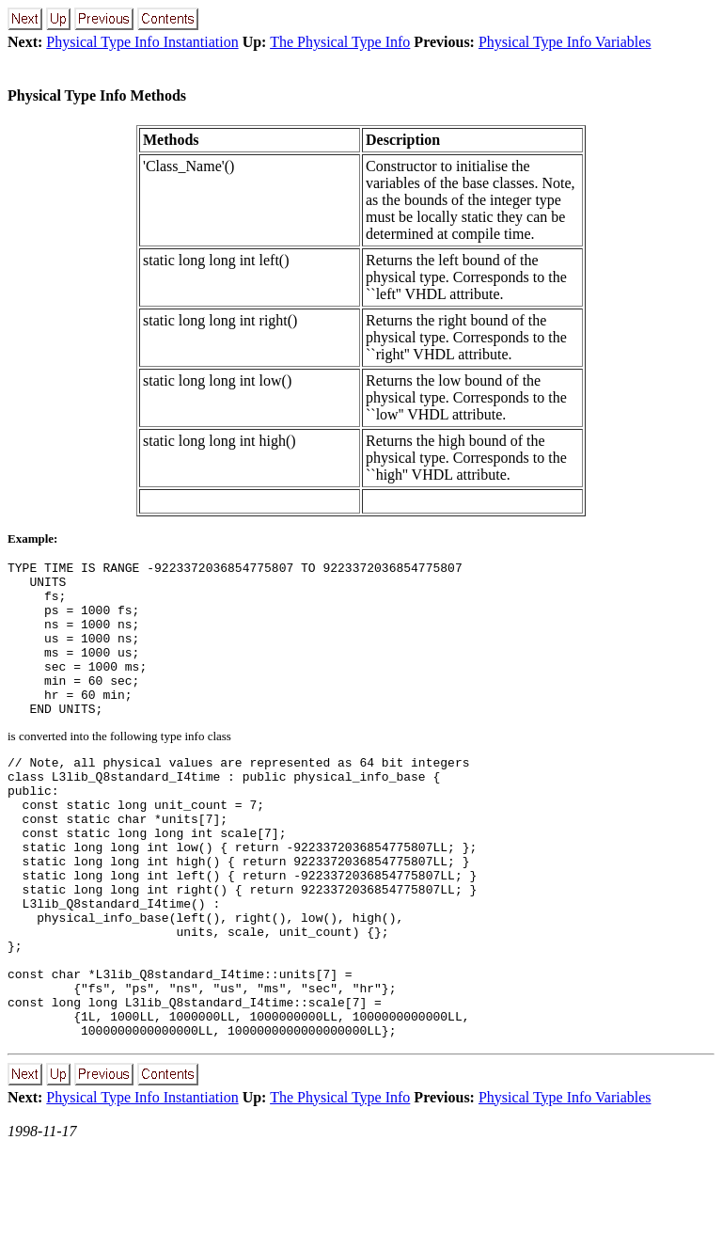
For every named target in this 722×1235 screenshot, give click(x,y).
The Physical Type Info (340, 42)
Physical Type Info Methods (97, 95)
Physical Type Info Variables (565, 42)
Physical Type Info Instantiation (142, 42)
